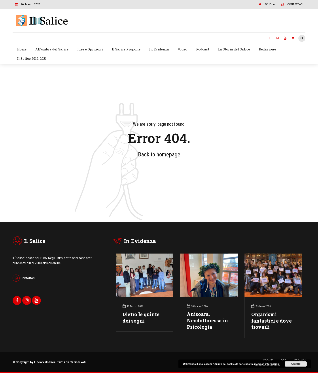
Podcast (202, 49)
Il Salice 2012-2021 (32, 58)
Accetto (296, 363)
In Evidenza (159, 49)
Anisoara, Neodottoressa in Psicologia (207, 320)
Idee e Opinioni (90, 49)
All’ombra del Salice (51, 49)
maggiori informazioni (267, 364)
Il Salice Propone (126, 49)
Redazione (267, 49)
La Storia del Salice (234, 49)
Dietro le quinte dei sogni (141, 317)
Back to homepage (159, 154)
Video (182, 49)
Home (21, 49)
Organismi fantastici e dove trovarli (271, 320)
